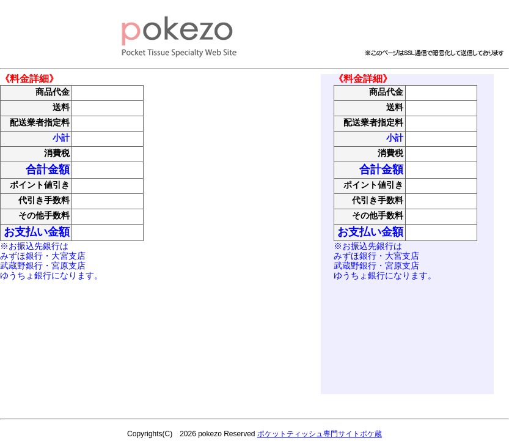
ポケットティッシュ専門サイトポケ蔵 (319, 434)
